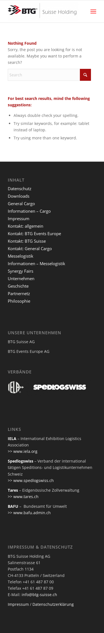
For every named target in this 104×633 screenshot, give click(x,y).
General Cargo (21, 203)
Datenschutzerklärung (53, 604)
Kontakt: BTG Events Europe (34, 233)
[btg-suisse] (43, 11)
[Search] (49, 75)
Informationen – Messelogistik (36, 263)
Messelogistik (20, 256)
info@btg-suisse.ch (39, 594)
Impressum (18, 218)
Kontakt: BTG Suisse (27, 241)
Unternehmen (21, 278)
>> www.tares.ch (23, 496)
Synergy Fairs (20, 271)
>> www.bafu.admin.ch (29, 512)
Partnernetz (19, 293)
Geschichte (18, 286)
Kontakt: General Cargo (30, 248)
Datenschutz (19, 188)
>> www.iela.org (22, 451)
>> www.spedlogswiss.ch (31, 480)
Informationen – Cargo (29, 211)
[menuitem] (93, 11)
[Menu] (93, 11)
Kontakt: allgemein (25, 226)
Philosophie (19, 301)
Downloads (18, 196)
